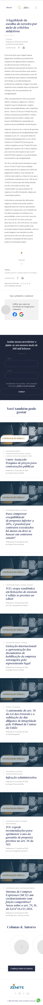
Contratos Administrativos (15, 453)
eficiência (33, 273)
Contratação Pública (13, 451)
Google (21, 314)
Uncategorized (11, 823)
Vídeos (30, 456)
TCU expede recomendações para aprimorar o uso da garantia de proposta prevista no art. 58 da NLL (19, 835)
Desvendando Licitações (14, 771)
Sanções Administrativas (14, 774)
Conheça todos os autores (22, 968)
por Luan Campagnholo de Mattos (17, 605)
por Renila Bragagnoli (12, 734)
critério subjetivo (23, 273)
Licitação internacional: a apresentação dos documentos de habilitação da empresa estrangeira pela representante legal (21, 654)
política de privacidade (26, 386)
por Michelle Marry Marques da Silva (17, 915)
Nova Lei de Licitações (20, 456)
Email (9, 371)
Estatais (28, 453)
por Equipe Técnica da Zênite (15, 473)
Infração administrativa (21, 777)
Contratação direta (12, 888)
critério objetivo (11, 273)
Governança (16, 707)
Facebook (15, 314)
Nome (9, 358)
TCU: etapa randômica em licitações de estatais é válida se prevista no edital (21, 593)
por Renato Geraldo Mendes (15, 44)
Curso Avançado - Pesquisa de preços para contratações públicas (21, 463)
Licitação (9, 39)
